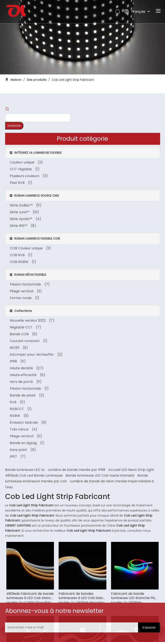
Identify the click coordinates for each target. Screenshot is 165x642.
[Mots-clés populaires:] (32, 104)
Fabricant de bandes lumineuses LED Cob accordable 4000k (102, 289)
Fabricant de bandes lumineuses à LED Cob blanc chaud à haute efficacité (101, 228)
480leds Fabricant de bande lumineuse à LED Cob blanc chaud (63, 228)
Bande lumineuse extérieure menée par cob (98, 117)
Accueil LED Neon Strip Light (68, 105)
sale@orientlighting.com (144, 565)
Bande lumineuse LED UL (65, 100)
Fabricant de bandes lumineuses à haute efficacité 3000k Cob (140, 289)
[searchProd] (14, 104)
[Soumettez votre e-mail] (100, 623)
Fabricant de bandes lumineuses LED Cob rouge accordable (62, 289)
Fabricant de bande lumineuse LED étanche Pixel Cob (140, 228)
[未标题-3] (23, 537)
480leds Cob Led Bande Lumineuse (73, 111)
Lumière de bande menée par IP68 (116, 100)
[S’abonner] (136, 624)
